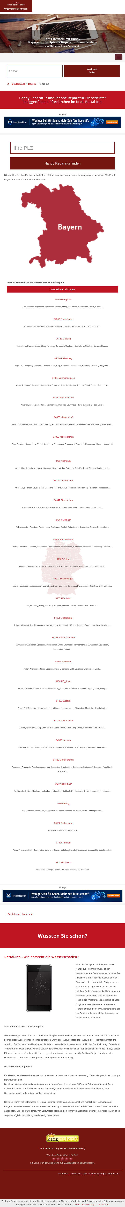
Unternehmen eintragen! (62, 289)
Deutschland (16, 84)
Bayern (32, 84)
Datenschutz (76, 1173)
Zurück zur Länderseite (21, 914)
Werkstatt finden (92, 71)
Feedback (63, 1173)
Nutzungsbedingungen (95, 1173)
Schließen (104, 1204)
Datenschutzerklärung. (84, 1204)
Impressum (113, 1173)
